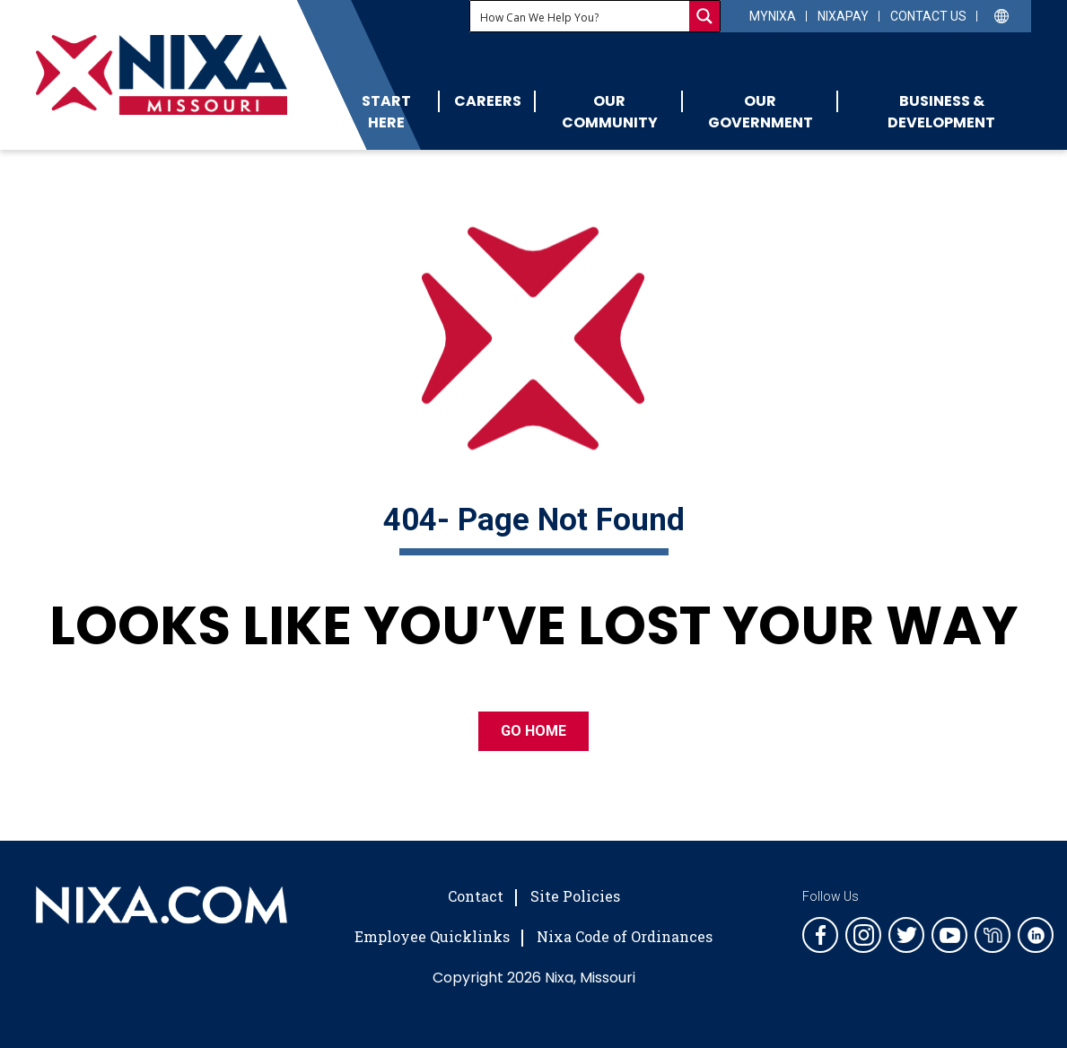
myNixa (772, 16)
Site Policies (575, 895)
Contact (475, 895)
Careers (487, 101)
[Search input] (580, 16)
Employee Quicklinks (432, 936)
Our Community (610, 112)
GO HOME (533, 730)
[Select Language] (1002, 15)
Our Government (760, 112)
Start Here (386, 112)
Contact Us (928, 16)
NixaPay (843, 16)
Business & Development (941, 112)
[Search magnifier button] (704, 16)
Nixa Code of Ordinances (625, 936)
